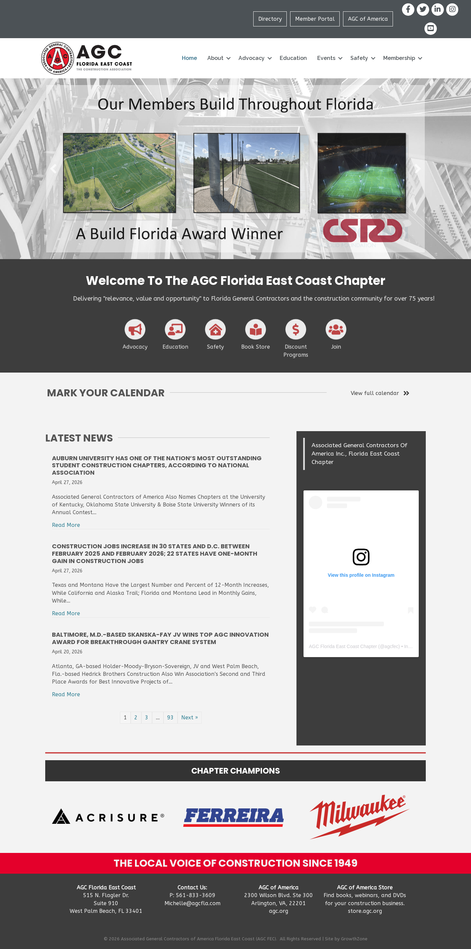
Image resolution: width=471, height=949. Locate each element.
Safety (359, 58)
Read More (66, 525)
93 (170, 717)
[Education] (175, 357)
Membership (399, 58)
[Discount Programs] (296, 361)
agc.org (278, 911)
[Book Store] (255, 357)
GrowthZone (354, 938)
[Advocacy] (134, 357)
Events (326, 58)
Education (293, 58)
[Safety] (215, 357)
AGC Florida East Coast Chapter (343, 646)
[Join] (335, 357)
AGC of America (368, 19)
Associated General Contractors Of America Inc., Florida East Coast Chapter (359, 454)
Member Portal (315, 19)
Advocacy (252, 58)
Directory (270, 19)
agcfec (391, 646)
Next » (189, 717)
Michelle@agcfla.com (192, 903)
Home (189, 58)
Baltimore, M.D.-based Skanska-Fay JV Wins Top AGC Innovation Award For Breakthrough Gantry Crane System (160, 638)
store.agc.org (365, 911)
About (215, 58)
